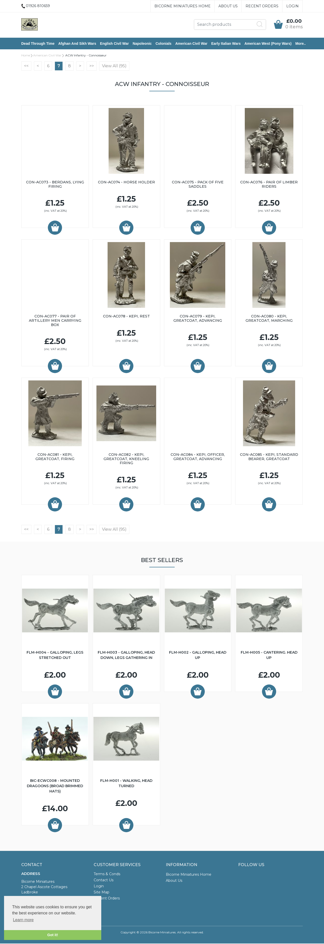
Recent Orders (262, 6)
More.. (300, 44)
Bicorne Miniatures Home (182, 6)
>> (91, 66)
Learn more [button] (23, 920)
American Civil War (191, 44)
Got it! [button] (52, 935)
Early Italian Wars (225, 44)
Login (292, 6)
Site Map (101, 892)
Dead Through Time (37, 44)
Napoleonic (142, 44)
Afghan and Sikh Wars (77, 44)
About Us (228, 6)
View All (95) (114, 66)
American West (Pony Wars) (268, 44)
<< (26, 66)
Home (25, 56)
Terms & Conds (107, 874)
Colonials (163, 44)
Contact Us (103, 880)
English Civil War (114, 44)
